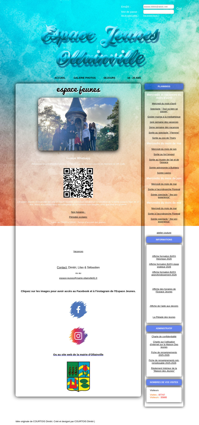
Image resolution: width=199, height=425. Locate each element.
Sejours (109, 77)
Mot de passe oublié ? (130, 16)
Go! (179, 8)
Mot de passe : (130, 11)
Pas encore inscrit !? (151, 16)
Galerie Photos (85, 77)
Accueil (59, 77)
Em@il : (126, 6)
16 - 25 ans (134, 77)
